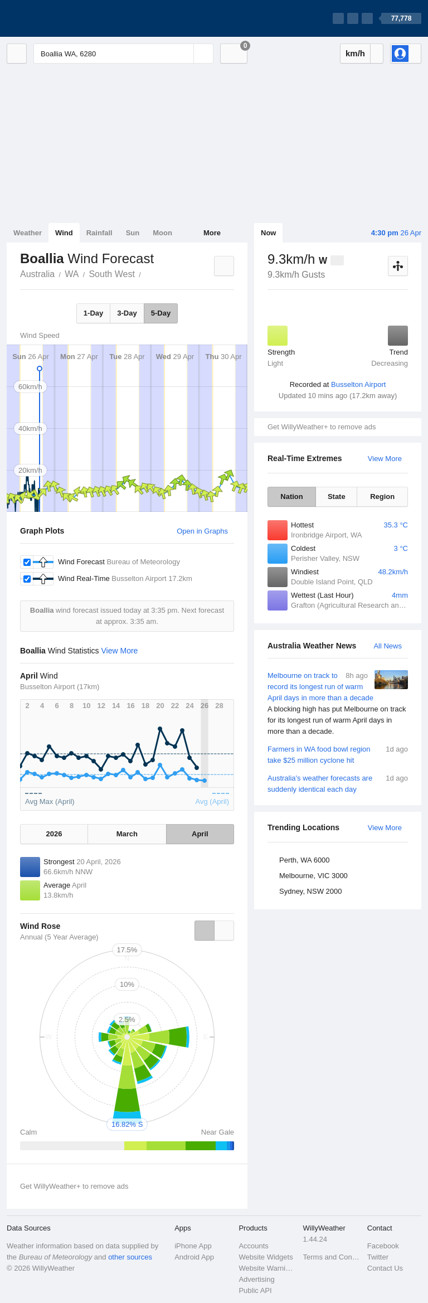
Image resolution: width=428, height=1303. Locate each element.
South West (111, 274)
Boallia (147, 273)
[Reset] (183, 53)
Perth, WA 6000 (304, 860)
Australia (37, 274)
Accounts (253, 1246)
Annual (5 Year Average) (59, 937)
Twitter (377, 1257)
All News (387, 646)
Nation (291, 496)
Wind (64, 233)
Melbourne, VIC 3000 (313, 875)
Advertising (256, 1279)
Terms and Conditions (332, 1257)
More (212, 233)
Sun (133, 233)
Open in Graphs (202, 531)
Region (382, 496)
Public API (255, 1290)
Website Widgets (266, 1257)
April (200, 834)
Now (268, 233)
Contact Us (385, 1268)
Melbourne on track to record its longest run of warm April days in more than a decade (338, 703)
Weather (27, 233)
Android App (194, 1257)
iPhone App (193, 1246)
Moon (162, 233)
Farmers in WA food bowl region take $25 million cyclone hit (338, 754)
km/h (355, 53)
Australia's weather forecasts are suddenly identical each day (338, 783)
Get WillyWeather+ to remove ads (322, 427)
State (337, 496)
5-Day (161, 313)
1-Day (93, 313)
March (127, 834)
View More (385, 458)
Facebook (383, 1246)
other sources (130, 1257)
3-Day (127, 313)
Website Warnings (267, 1268)
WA (72, 274)
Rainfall (99, 233)
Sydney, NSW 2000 (310, 891)
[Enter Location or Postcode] (123, 53)
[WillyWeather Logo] (59, 18)
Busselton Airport (358, 384)
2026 (54, 834)
